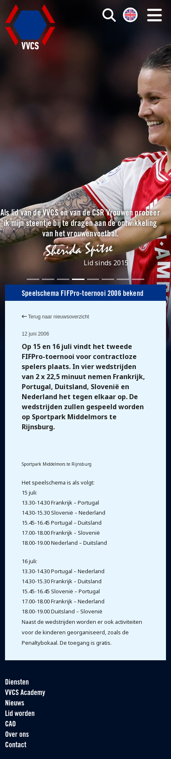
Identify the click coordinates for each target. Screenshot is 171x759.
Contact (15, 745)
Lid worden (20, 714)
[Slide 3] (63, 279)
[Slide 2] (48, 279)
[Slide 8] (138, 279)
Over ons (17, 735)
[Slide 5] (93, 279)
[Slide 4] (78, 279)
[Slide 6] (108, 279)
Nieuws (14, 704)
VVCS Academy (25, 693)
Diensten (17, 683)
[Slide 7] (123, 279)
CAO (10, 724)
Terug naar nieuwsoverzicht (55, 317)
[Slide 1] (33, 279)
